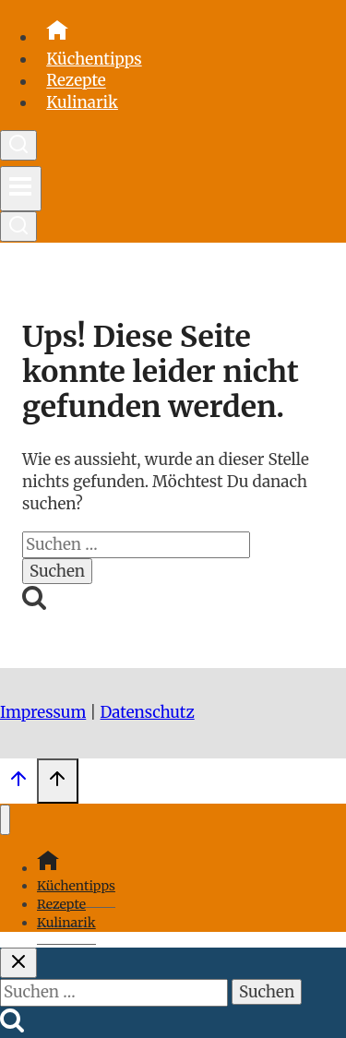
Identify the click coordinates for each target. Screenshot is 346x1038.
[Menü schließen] (5, 820)
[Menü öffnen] (21, 188)
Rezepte (76, 81)
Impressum (43, 712)
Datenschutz (148, 712)
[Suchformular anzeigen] (18, 145)
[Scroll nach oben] (18, 783)
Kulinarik (82, 102)
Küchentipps (94, 59)
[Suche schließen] (18, 963)
